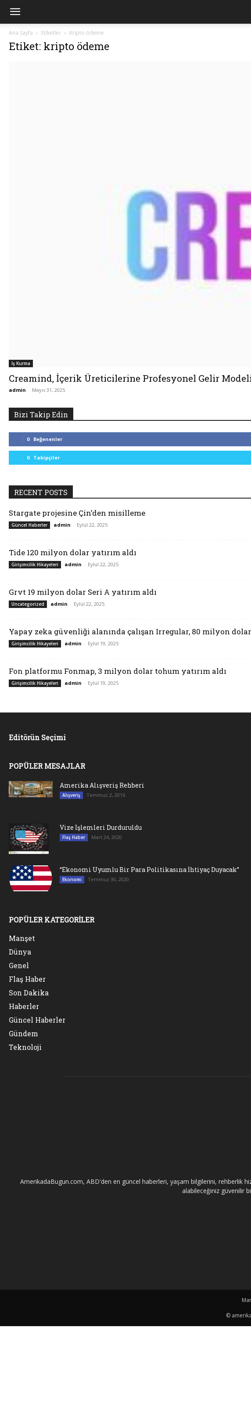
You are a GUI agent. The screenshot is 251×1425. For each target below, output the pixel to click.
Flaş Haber (73, 837)
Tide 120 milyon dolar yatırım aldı (72, 552)
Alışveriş (71, 795)
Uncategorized (27, 604)
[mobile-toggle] (15, 12)
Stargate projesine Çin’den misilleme (77, 513)
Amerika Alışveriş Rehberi (102, 785)
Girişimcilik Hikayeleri (34, 564)
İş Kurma (20, 363)
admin (17, 390)
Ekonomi (72, 879)
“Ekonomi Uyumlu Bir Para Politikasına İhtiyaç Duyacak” (149, 869)
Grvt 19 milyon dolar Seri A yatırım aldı (83, 592)
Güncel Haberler (29, 525)
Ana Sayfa (21, 32)
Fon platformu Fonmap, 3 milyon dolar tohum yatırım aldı (117, 671)
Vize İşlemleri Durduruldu (101, 827)
